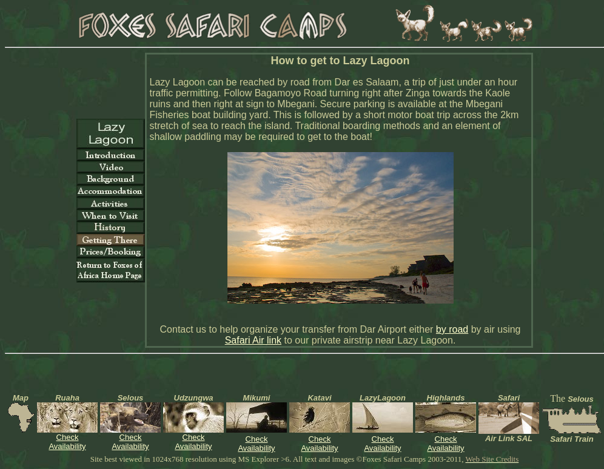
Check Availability (67, 442)
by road (452, 329)
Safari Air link (253, 340)
